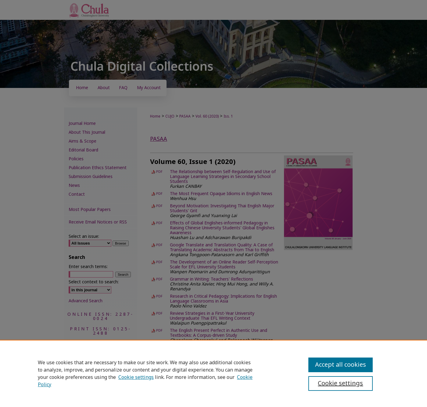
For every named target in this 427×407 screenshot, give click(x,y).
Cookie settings (136, 377)
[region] (213, 373)
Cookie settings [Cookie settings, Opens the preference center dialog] (340, 383)
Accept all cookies (340, 364)
